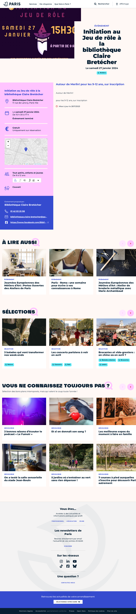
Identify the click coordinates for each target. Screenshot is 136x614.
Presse (71, 611)
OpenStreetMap (37, 164)
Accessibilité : (51, 611)
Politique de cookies (96, 611)
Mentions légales (26, 611)
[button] (26, 149)
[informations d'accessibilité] (27, 180)
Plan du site (112, 611)
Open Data (81, 611)
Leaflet (26, 164)
